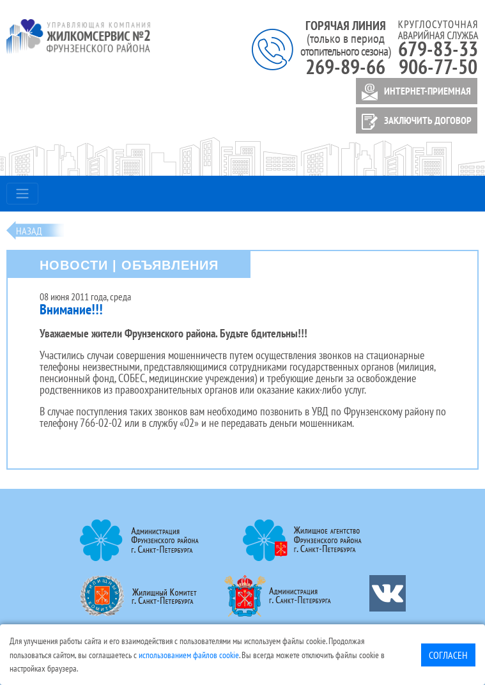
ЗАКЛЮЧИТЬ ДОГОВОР (414, 122)
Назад (29, 230)
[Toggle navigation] (22, 193)
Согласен (448, 655)
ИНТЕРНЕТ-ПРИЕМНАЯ (414, 92)
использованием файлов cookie (189, 655)
